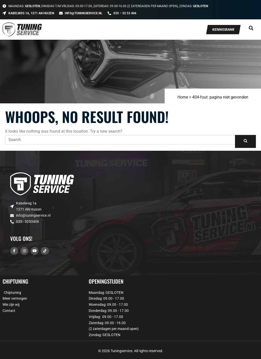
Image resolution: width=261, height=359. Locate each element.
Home (182, 97)
